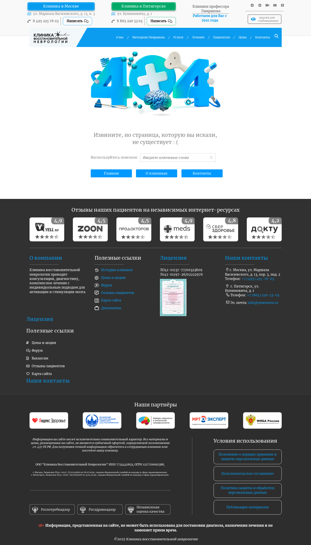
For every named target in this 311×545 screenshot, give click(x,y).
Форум (106, 285)
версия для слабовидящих (264, 19)
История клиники (117, 270)
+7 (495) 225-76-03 (258, 279)
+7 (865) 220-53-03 (263, 295)
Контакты (202, 173)
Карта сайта (111, 300)
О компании (46, 258)
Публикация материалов (247, 507)
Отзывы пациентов (117, 293)
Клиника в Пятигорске (143, 6)
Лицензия (173, 258)
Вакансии (40, 358)
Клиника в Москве (61, 6)
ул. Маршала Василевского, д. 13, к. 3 (64, 14)
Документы (111, 308)
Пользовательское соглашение (247, 474)
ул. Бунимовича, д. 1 (134, 14)
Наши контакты (246, 258)
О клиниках (156, 173)
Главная (111, 173)
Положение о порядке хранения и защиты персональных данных (248, 456)
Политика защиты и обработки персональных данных (247, 490)
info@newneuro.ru (263, 303)
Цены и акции (113, 278)
